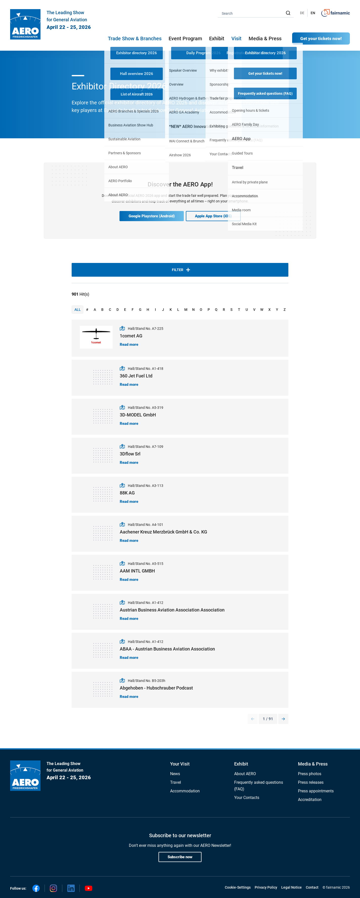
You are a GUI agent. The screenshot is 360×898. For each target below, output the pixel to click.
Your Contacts (246, 797)
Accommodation (185, 791)
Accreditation (310, 799)
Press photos (309, 773)
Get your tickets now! (321, 38)
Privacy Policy (266, 887)
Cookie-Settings (238, 887)
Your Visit (180, 764)
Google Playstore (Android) (152, 216)
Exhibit (241, 764)
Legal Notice (291, 887)
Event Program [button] (185, 38)
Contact (312, 887)
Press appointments (316, 791)
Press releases (311, 782)
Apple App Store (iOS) (213, 216)
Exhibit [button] (216, 38)
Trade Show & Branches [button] (135, 38)
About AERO (245, 773)
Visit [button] (236, 38)
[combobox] (256, 13)
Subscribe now (180, 857)
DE (302, 13)
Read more (129, 344)
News (175, 773)
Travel (175, 782)
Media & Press (265, 38)
